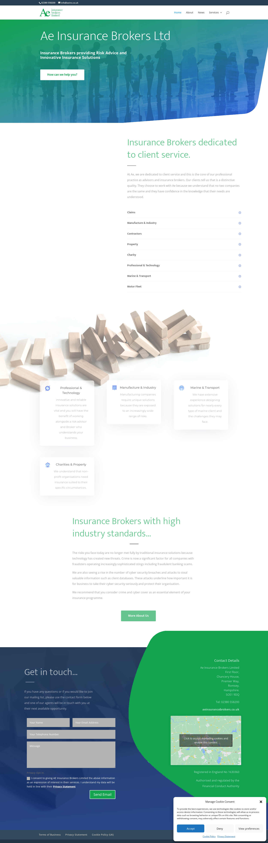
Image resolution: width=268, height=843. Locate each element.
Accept (191, 828)
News (201, 12)
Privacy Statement (226, 836)
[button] (261, 802)
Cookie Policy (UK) (103, 834)
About (189, 12)
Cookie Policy (209, 836)
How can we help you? (62, 74)
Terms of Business (50, 834)
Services (214, 12)
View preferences (249, 828)
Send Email (103, 794)
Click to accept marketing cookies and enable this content (206, 740)
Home (177, 12)
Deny (220, 828)
